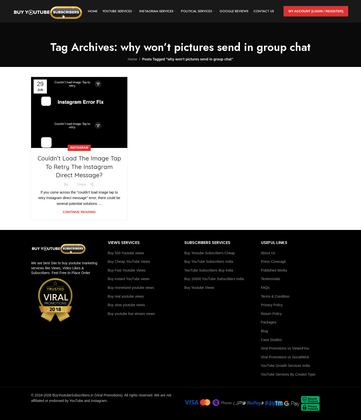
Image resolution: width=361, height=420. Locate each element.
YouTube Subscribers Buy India (208, 270)
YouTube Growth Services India (285, 366)
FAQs (265, 288)
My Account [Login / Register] (316, 11)
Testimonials (270, 279)
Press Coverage (273, 262)
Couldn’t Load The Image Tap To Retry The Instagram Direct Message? (79, 166)
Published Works (274, 270)
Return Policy (271, 314)
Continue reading (79, 212)
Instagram (79, 147)
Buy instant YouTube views (129, 279)
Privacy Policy (272, 305)
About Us (268, 253)
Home (132, 59)
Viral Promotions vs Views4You (285, 348)
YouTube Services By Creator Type (288, 374)
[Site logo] (48, 11)
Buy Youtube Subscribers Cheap (209, 253)
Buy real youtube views (126, 296)
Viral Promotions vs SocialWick (285, 357)
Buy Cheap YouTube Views (129, 262)
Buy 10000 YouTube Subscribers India (214, 279)
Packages (268, 322)
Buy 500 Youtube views (126, 253)
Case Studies (271, 340)
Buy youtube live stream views (131, 314)
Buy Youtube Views (199, 288)
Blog (264, 331)
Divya (81, 184)
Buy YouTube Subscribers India (208, 262)
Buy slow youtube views (126, 305)
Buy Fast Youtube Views (127, 270)
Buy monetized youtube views (131, 288)
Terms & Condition (275, 296)
